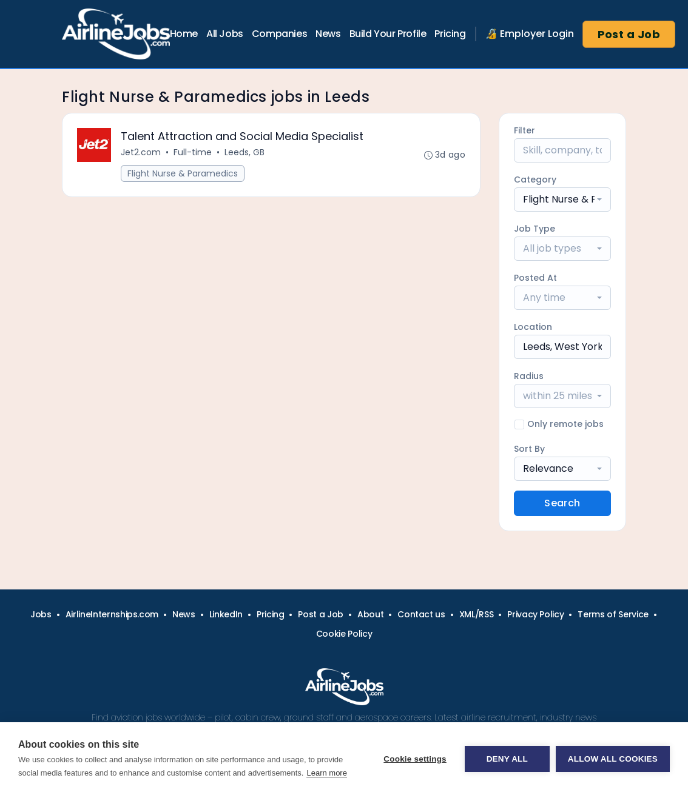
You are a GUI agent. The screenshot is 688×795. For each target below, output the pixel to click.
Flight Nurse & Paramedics (182, 173)
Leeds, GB (244, 152)
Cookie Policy (344, 634)
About (370, 614)
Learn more (326, 772)
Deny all (507, 758)
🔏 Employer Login (529, 34)
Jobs (41, 614)
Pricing (449, 34)
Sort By (529, 449)
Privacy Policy (535, 614)
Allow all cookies (613, 758)
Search (562, 503)
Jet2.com (141, 152)
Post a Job (629, 34)
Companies (279, 34)
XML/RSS (476, 614)
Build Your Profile (388, 34)
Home (184, 34)
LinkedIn (226, 614)
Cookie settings (415, 758)
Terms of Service (613, 614)
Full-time (193, 152)
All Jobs (224, 34)
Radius (529, 376)
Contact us (421, 614)
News (327, 34)
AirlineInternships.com (112, 614)
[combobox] (562, 199)
